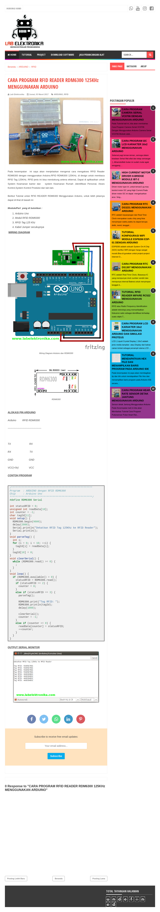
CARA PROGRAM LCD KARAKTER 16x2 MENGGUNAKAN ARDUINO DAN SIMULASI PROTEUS (130, 330)
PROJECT (41, 54)
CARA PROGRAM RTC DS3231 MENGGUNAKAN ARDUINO (136, 207)
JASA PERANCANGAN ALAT (91, 54)
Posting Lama (98, 879)
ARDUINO (58, 94)
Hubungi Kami (13, 8)
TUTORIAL (27, 54)
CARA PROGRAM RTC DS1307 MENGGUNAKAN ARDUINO (136, 267)
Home (12, 54)
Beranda (58, 879)
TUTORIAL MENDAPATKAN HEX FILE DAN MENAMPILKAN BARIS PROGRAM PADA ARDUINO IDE (130, 362)
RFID (66, 94)
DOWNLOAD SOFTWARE (62, 54)
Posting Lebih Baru (16, 879)
